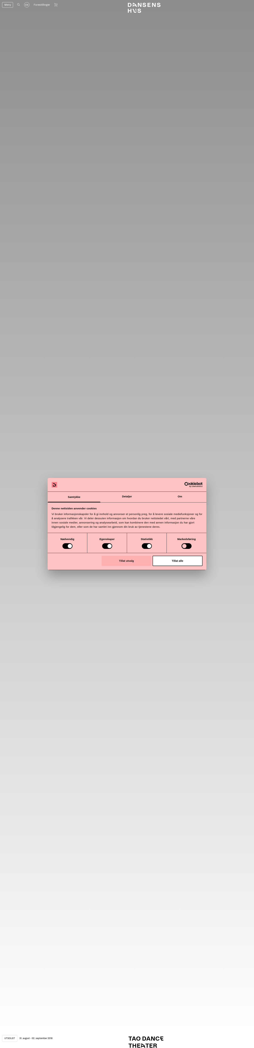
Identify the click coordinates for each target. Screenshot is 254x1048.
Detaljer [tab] (127, 496)
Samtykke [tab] (74, 496)
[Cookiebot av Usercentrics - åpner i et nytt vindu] (187, 484)
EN (26, 5)
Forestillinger (42, 4)
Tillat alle (177, 560)
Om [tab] (180, 496)
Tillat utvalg (126, 560)
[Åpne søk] (18, 4)
